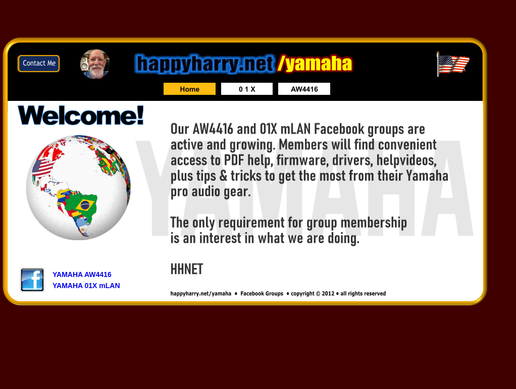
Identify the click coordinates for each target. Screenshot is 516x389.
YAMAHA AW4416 (82, 274)
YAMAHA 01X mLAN (86, 286)
